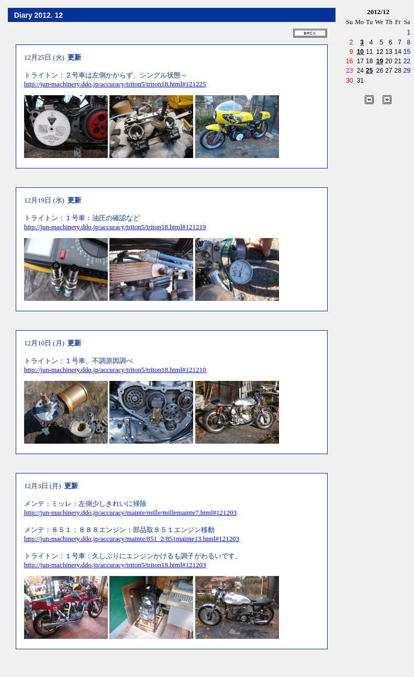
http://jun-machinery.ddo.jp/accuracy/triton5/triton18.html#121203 (115, 565)
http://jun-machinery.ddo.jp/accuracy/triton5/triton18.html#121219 (115, 227)
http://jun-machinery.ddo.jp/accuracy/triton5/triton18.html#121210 (115, 370)
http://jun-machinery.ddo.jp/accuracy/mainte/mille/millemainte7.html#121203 (130, 512)
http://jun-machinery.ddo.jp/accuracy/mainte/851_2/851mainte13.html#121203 (131, 539)
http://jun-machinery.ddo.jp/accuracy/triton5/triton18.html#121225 (115, 84)
